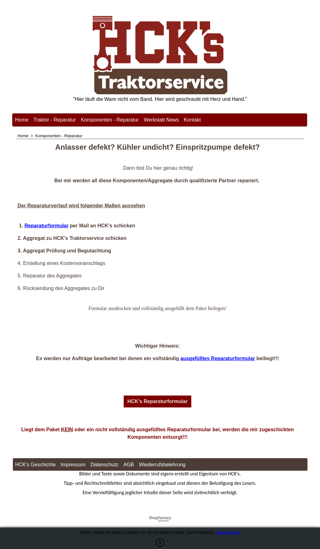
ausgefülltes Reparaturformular (217, 358)
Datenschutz (228, 532)
